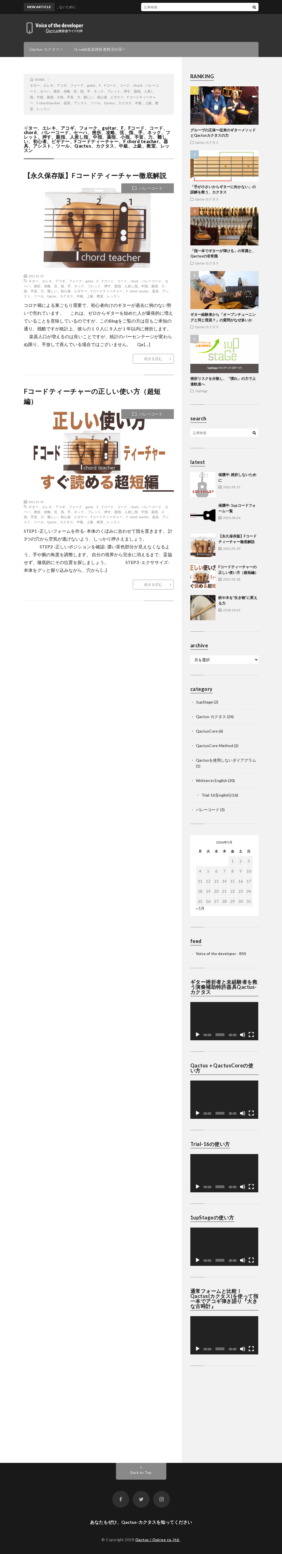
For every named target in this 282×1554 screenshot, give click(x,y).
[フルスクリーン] (251, 1034)
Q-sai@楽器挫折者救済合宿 (98, 49)
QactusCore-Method (214, 745)
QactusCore (207, 731)
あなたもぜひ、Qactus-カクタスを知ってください (141, 1522)
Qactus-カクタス (44, 49)
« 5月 (200, 908)
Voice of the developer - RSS (221, 953)
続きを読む (153, 358)
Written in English (211, 780)
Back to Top (141, 1472)
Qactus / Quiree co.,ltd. (157, 1540)
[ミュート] (242, 1034)
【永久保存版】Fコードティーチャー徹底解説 (95, 175)
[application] (224, 1021)
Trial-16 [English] (216, 795)
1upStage (201, 390)
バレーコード (151, 188)
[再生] (197, 1034)
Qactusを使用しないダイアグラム (226, 760)
